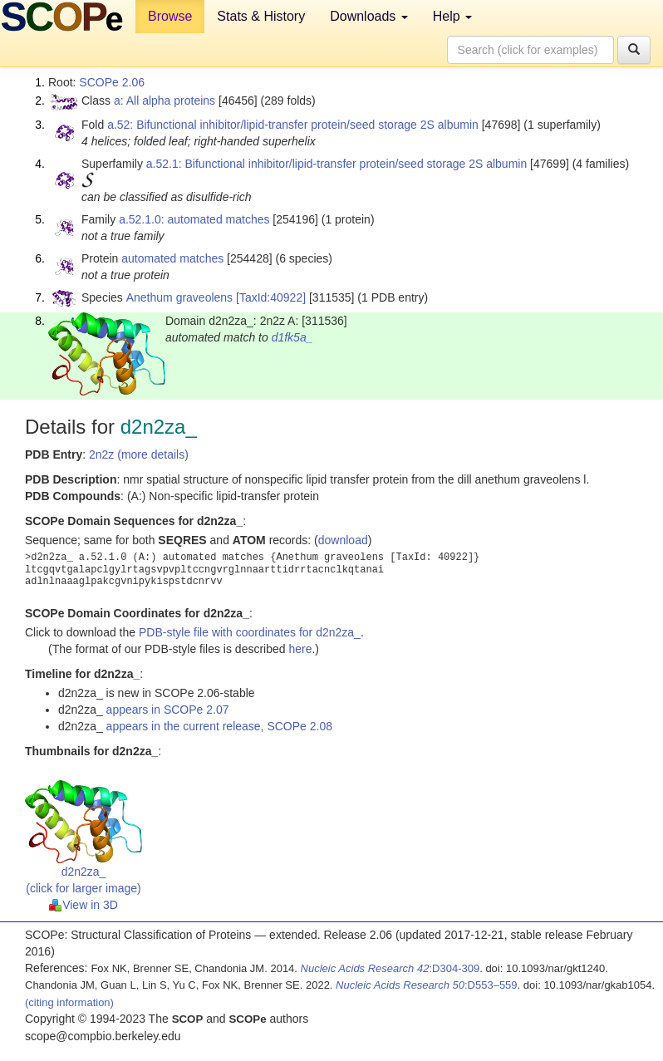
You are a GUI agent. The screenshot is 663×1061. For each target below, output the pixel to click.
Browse (170, 16)
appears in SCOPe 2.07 (167, 709)
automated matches (172, 258)
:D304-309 (390, 968)
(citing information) (69, 1002)
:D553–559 (427, 985)
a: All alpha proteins (164, 100)
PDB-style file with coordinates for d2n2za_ (250, 632)
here (300, 649)
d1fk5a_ (292, 337)
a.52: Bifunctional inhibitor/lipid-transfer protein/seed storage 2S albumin (293, 124)
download (343, 540)
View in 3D (83, 904)
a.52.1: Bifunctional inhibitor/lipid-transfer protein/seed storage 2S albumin (336, 163)
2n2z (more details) (139, 454)
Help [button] (452, 16)
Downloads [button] (369, 16)
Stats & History (261, 16)
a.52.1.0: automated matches (194, 219)
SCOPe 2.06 (112, 82)
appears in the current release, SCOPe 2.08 (219, 726)
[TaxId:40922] (271, 297)
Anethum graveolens (179, 297)
